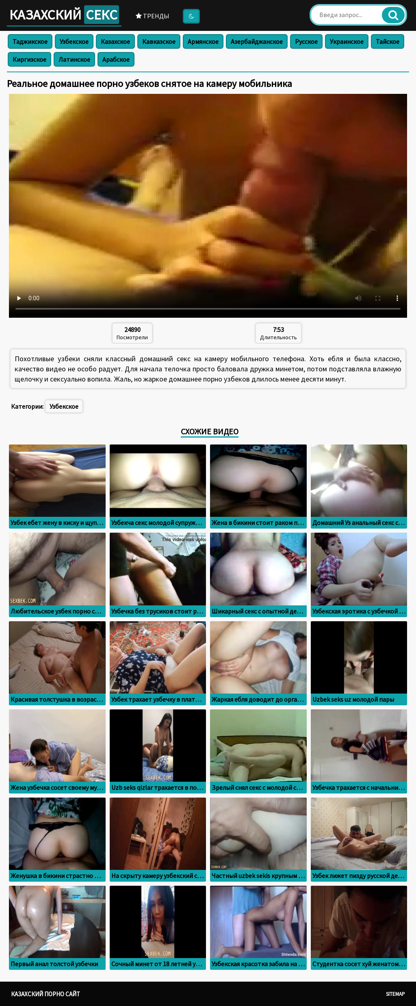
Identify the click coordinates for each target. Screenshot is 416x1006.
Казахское (115, 41)
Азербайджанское (257, 41)
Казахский (64, 14)
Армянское (203, 41)
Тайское (387, 41)
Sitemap (395, 994)
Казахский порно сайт (45, 994)
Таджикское (30, 41)
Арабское (116, 59)
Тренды (152, 16)
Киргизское (29, 59)
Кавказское (159, 41)
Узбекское (74, 41)
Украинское (347, 41)
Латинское (74, 59)
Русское (306, 41)
